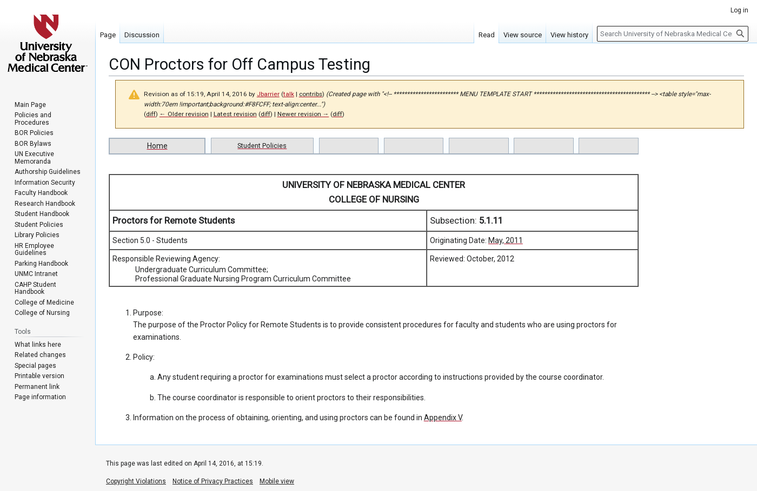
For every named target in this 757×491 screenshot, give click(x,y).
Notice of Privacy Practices (212, 481)
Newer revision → (303, 114)
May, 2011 (505, 240)
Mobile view (277, 481)
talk (288, 94)
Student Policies (262, 146)
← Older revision (184, 114)
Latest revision (235, 114)
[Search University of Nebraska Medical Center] (672, 34)
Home (157, 146)
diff (151, 114)
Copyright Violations (136, 481)
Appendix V (443, 417)
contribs (310, 94)
